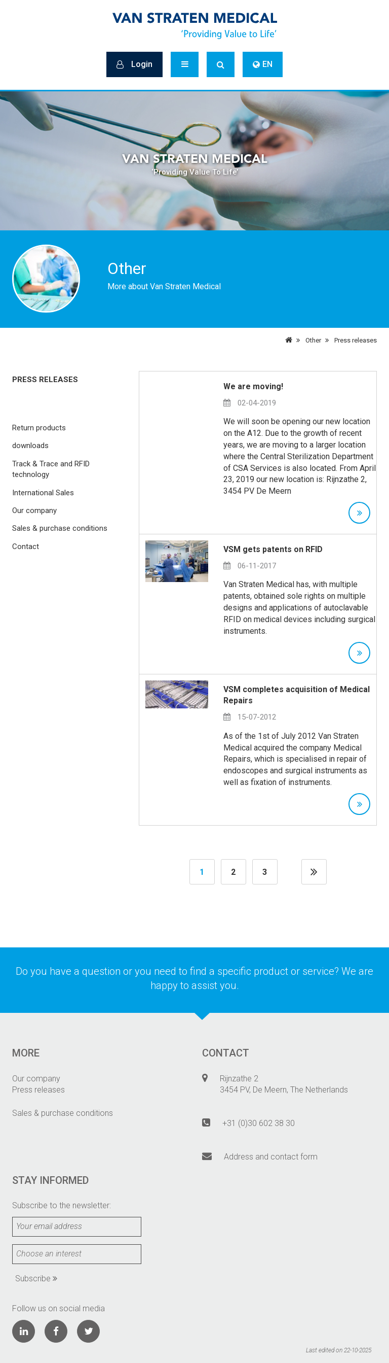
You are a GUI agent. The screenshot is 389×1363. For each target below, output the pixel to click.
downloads (30, 445)
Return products (39, 427)
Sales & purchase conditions (59, 528)
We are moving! (253, 386)
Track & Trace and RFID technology (51, 469)
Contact (25, 546)
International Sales (43, 492)
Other (313, 340)
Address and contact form (271, 1157)
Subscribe (36, 1278)
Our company (34, 510)
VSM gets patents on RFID (273, 549)
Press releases (355, 340)
